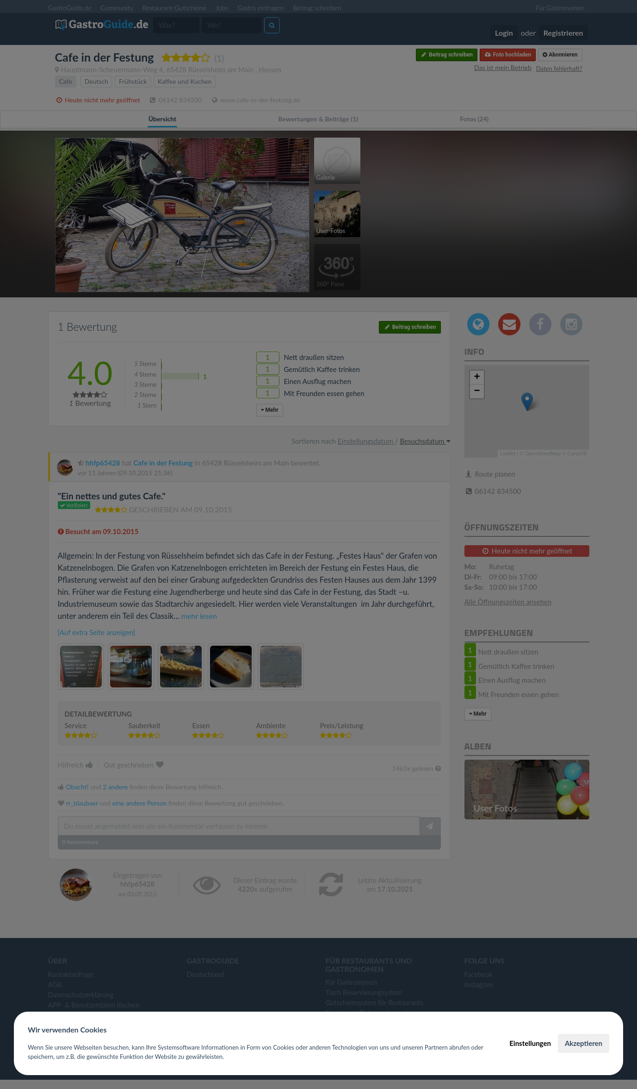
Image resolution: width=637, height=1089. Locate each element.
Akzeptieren (583, 1043)
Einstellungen (530, 1043)
